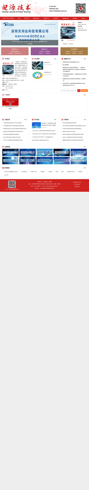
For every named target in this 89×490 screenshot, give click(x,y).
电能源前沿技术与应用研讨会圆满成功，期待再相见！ (74, 79)
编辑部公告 (66, 18)
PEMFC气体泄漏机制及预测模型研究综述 (13, 140)
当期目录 (68, 51)
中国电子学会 (33, 171)
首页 (19, 18)
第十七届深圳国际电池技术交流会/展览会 (10, 103)
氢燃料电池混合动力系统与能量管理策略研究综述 (14, 128)
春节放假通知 (66, 64)
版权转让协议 (18, 53)
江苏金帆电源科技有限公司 (79, 152)
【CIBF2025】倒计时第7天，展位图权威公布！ (43, 137)
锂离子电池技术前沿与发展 (69, 131)
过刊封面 (71, 43)
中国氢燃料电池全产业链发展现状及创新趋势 (13, 125)
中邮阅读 (80, 171)
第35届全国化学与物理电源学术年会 (71, 62)
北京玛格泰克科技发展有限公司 (47, 188)
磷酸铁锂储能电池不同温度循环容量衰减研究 (73, 140)
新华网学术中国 (70, 171)
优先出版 (74, 51)
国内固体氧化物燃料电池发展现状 (11, 134)
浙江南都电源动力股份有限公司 (10, 160)
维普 (57, 171)
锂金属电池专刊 (47, 72)
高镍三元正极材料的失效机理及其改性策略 (72, 137)
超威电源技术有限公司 (61, 160)
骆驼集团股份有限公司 (27, 152)
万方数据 (50, 171)
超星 (62, 171)
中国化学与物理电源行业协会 (11, 171)
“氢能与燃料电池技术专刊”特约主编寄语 (12, 122)
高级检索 (84, 90)
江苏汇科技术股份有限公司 (44, 160)
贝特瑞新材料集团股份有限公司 (79, 160)
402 (79, 184)
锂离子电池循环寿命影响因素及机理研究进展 (73, 134)
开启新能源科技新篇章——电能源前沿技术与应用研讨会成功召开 (75, 75)
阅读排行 (68, 53)
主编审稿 (47, 53)
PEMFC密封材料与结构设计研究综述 (12, 137)
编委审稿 (47, 51)
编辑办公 (41, 53)
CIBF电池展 (24, 171)
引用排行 (80, 53)
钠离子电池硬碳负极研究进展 (69, 122)
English (83, 18)
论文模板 (10, 53)
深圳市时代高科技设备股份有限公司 (10, 152)
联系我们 (75, 18)
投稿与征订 (36, 18)
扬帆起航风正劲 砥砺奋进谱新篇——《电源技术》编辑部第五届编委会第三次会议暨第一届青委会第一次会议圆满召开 (75, 69)
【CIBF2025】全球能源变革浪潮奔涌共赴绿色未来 (43, 130)
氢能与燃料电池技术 (82, 30)
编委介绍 (46, 18)
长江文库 (6, 175)
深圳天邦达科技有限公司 (61, 152)
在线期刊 (56, 18)
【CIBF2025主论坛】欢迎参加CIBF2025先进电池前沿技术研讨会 (47, 133)
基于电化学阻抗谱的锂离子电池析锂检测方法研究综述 (75, 125)
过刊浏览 (80, 51)
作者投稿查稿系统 (14, 51)
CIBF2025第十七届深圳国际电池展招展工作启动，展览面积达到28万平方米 (74, 84)
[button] (5, 33)
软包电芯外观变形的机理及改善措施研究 (72, 128)
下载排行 (74, 53)
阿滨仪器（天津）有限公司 (27, 160)
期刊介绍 (26, 18)
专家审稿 (41, 51)
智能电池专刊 (47, 62)
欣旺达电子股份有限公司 (44, 152)
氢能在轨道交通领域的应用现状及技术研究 (13, 131)
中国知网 (42, 171)
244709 (79, 182)
